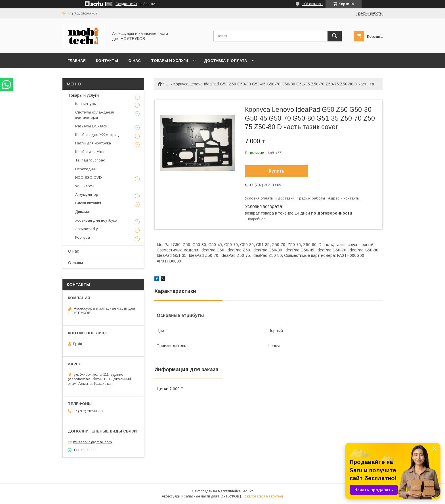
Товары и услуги (169, 60)
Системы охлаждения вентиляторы (94, 114)
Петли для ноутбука (93, 143)
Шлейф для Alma (90, 152)
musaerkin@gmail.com (92, 442)
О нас (134, 60)
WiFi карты (84, 186)
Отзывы (75, 263)
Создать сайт (126, 4)
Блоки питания (88, 203)
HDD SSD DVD (88, 177)
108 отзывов (312, 4)
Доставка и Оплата (225, 60)
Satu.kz (247, 491)
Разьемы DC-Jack (91, 126)
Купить (277, 171)
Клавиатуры (85, 104)
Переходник (85, 169)
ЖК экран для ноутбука (96, 220)
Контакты (107, 60)
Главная (77, 60)
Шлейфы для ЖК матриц (97, 135)
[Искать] (335, 36)
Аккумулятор (86, 194)
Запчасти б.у (86, 229)
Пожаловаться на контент (262, 496)
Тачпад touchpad (90, 160)
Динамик (83, 211)
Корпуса (82, 237)
